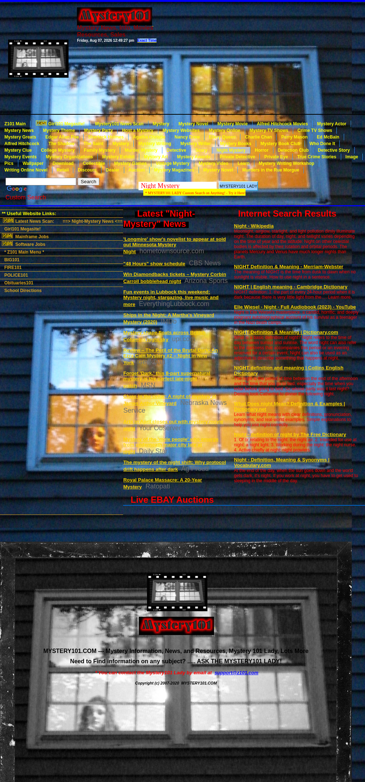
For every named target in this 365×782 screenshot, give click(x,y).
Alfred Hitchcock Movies (282, 123)
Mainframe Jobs (26, 236)
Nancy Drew (187, 137)
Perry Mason (294, 137)
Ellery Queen (222, 137)
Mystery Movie (232, 123)
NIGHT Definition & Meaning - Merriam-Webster (288, 266)
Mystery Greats (20, 137)
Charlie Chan (258, 137)
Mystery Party (98, 130)
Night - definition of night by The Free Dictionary (290, 434)
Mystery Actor (331, 123)
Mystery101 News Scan (118, 123)
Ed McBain (328, 137)
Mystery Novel (193, 123)
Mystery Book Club (281, 143)
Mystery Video (213, 163)
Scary (201, 150)
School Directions (22, 290)
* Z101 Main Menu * (23, 252)
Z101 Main (15, 123)
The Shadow (61, 143)
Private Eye (276, 156)
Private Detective (237, 156)
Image (352, 156)
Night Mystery (231, 150)
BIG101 (10, 259)
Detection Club (293, 150)
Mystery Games (130, 163)
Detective (176, 150)
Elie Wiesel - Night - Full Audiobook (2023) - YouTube (295, 307)
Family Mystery (100, 150)
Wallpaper (33, 163)
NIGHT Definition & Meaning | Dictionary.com (286, 332)
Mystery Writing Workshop (286, 163)
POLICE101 (15, 275)
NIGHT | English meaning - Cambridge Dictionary (291, 286)
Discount (87, 170)
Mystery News (19, 130)
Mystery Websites (181, 130)
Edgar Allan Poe (62, 137)
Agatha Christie (149, 137)
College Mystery (58, 150)
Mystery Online (224, 130)
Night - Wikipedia (254, 226)
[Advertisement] (251, 57)
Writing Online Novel (26, 170)
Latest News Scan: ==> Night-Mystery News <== (62, 221)
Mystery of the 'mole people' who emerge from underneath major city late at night (170, 445)
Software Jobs (24, 244)
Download (63, 163)
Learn (243, 163)
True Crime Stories (316, 156)
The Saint (93, 143)
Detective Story (334, 150)
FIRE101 (12, 267)
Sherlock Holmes (105, 137)
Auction (137, 170)
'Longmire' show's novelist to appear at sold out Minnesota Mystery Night (174, 245)
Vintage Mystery (172, 163)
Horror (261, 150)
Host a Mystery (137, 130)
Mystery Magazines (174, 170)
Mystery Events (20, 156)
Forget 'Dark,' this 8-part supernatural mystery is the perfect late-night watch (166, 379)
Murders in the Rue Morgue (270, 170)
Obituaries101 (17, 282)
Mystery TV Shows (269, 130)
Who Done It (322, 143)
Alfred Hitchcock (21, 143)
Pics (9, 163)
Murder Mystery (141, 150)
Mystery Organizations (69, 156)
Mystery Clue (18, 150)
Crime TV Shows (315, 130)
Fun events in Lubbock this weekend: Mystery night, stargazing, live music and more (170, 298)
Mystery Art (156, 156)
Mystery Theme (59, 130)
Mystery (161, 123)
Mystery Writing (154, 143)
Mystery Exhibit (118, 156)
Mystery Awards (193, 156)
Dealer (112, 170)
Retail (63, 170)
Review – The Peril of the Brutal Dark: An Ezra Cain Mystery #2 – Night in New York (170, 356)
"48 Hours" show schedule (154, 263)
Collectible (94, 163)
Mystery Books (235, 143)
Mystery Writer (195, 143)
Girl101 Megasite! (60, 123)
